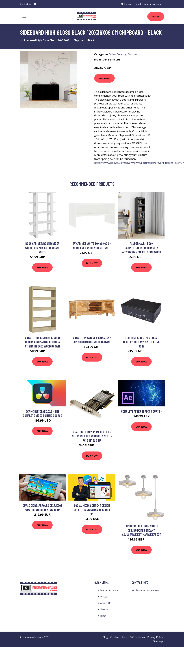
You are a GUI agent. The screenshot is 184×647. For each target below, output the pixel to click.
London (128, 4)
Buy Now (104, 78)
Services (105, 609)
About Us (105, 603)
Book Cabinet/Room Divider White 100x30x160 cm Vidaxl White (42, 247)
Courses (132, 54)
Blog (103, 616)
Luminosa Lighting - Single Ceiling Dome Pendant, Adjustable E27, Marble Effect (141, 530)
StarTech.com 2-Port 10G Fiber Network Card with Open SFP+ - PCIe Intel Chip (92, 436)
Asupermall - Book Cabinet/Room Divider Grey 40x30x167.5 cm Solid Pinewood (141, 247)
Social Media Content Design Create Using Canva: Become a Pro (92, 509)
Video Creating (118, 54)
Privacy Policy (155, 637)
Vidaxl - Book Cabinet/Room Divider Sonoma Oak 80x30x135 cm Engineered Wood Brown (42, 342)
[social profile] (35, 4)
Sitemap (158, 641)
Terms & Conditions (133, 637)
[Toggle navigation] (24, 16)
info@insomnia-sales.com (149, 4)
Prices (156, 16)
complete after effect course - (141, 411)
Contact (114, 637)
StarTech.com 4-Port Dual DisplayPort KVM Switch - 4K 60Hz (141, 342)
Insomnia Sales (109, 590)
